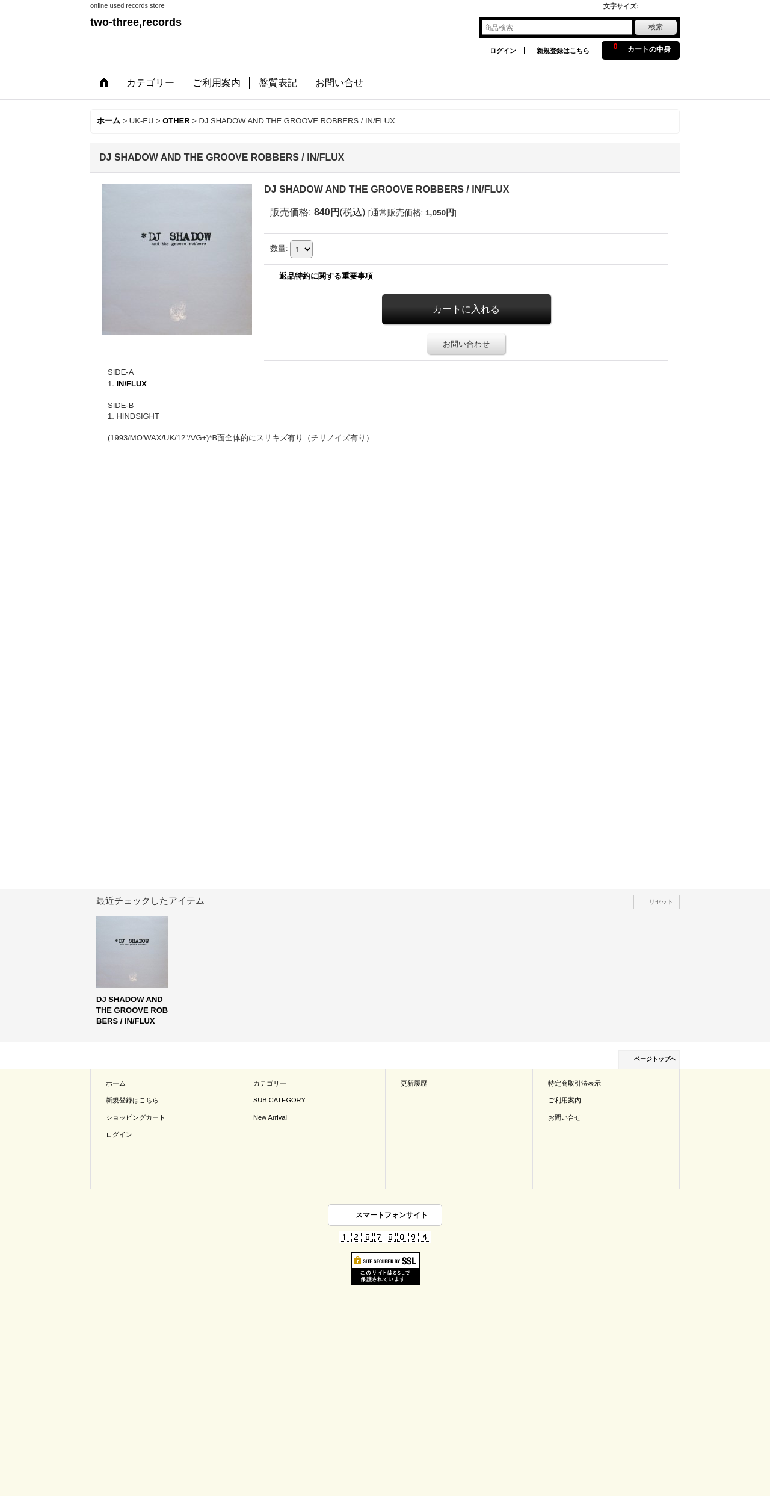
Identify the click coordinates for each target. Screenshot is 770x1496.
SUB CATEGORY (279, 1100)
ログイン (503, 50)
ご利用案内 (564, 1100)
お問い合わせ (466, 343)
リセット (661, 901)
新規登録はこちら (563, 50)
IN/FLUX (131, 383)
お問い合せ (564, 1117)
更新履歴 (414, 1083)
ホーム (116, 1083)
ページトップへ (655, 1059)
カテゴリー (269, 1083)
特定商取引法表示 (574, 1083)
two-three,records (136, 22)
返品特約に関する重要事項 (326, 275)
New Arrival (270, 1117)
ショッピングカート (135, 1117)
